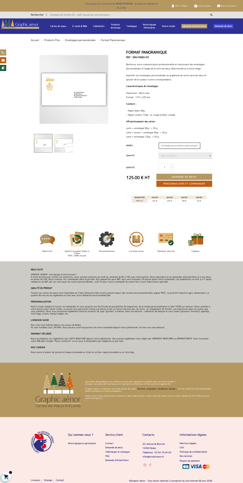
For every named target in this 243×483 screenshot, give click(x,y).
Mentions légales (188, 443)
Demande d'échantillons (117, 460)
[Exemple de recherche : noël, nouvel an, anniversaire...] (113, 15)
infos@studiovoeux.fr (153, 456)
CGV (182, 447)
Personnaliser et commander (184, 183)
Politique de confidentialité (193, 451)
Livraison (35, 480)
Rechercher (37, 14)
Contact (109, 443)
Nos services (186, 456)
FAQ (107, 456)
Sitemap (48, 480)
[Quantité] (164, 167)
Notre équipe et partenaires (82, 443)
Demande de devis (184, 176)
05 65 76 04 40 (124, 3)
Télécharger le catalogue (117, 451)
